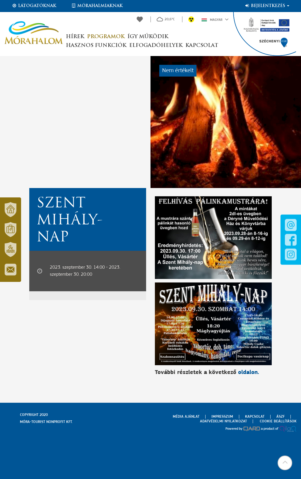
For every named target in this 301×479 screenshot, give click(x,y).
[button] (285, 463)
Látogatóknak (34, 6)
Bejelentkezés (266, 6)
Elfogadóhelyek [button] (155, 45)
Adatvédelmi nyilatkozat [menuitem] (223, 421)
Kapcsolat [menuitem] (254, 417)
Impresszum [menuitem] (222, 417)
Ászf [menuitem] (280, 417)
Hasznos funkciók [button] (96, 45)
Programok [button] (105, 36)
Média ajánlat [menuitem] (186, 417)
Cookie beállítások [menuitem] (278, 421)
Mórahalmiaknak (97, 6)
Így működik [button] (147, 36)
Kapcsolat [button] (201, 45)
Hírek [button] (75, 36)
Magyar (215, 19)
